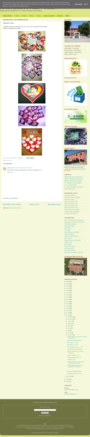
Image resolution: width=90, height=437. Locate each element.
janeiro (69, 376)
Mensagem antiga (54, 204)
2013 (67, 310)
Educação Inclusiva (69, 226)
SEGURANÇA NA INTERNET (74, 349)
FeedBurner (48, 415)
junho (69, 325)
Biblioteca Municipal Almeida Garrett (73, 178)
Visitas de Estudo (49, 16)
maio (69, 328)
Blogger (56, 432)
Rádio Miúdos (68, 244)
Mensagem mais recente (12, 204)
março (69, 332)
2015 (67, 306)
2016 (67, 303)
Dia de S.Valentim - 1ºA (73, 355)
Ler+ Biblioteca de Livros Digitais (72, 182)
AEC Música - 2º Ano (72, 344)
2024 (67, 286)
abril (69, 330)
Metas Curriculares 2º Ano (71, 203)
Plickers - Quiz (68, 242)
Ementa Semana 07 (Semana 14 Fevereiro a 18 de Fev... (75, 362)
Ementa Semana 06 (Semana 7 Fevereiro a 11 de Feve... (75, 366)
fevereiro (70, 334)
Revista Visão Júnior (69, 189)
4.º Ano (38, 16)
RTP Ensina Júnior (69, 248)
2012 (67, 312)
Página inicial (7, 16)
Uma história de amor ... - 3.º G (75, 347)
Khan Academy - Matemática (71, 232)
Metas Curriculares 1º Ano (71, 201)
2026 (67, 281)
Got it (86, 4)
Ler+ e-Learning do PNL (70, 185)
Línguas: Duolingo (69, 234)
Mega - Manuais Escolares (71, 236)
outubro (70, 321)
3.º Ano (31, 16)
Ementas (60, 16)
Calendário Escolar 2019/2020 (72, 197)
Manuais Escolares (69, 199)
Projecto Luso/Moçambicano (74, 340)
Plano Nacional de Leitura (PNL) (72, 240)
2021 (67, 292)
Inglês (10, 160)
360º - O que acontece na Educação (73, 220)
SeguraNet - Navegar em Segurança (73, 252)
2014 (67, 308)
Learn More (78, 4)
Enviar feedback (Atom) (15, 208)
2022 (67, 290)
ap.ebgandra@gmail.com (70, 394)
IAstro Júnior (67, 228)
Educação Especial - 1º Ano (74, 373)
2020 (67, 295)
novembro (70, 319)
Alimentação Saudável (70, 224)
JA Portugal (67, 230)
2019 (67, 297)
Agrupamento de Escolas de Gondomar (74, 222)
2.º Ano (24, 16)
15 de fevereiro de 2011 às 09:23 (24, 167)
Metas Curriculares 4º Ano (71, 207)
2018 (67, 299)
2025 (67, 283)
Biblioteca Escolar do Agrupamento (73, 176)
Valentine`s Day (71, 359)
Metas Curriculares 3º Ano (71, 205)
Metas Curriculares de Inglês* (72, 209)
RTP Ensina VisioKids (70, 250)
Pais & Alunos (68, 238)
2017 (67, 301)
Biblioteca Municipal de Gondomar (73, 180)
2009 (67, 381)
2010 (67, 379)
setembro (70, 323)
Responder (10, 172)
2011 (67, 315)
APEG (67, 16)
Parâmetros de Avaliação (70, 213)
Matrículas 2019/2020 (70, 195)
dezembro (70, 317)
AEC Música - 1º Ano (72, 342)
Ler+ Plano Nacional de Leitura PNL (73, 187)
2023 (67, 288)
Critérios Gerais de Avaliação (71, 211)
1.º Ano (16, 16)
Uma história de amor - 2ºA (74, 357)
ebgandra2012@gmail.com (71, 389)
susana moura (11, 167)
